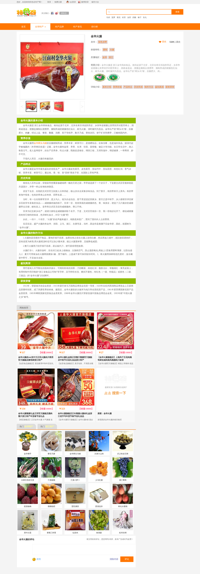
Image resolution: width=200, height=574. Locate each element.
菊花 (118, 17)
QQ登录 (72, 2)
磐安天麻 (51, 454)
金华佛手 (27, 454)
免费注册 (58, 2)
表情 (36, 559)
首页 (23, 27)
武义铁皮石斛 (122, 454)
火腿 (112, 50)
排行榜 (94, 27)
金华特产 (28, 426)
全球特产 (40, 27)
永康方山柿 (99, 454)
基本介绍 (107, 87)
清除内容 (114, 559)
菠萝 (113, 17)
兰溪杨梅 (51, 480)
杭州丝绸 (122, 533)
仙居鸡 (75, 533)
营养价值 (117, 87)
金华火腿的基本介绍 (32, 120)
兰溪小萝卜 (75, 480)
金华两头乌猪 (40, 143)
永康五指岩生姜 (27, 480)
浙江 (111, 57)
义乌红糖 (99, 480)
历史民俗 (138, 87)
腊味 (105, 50)
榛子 (139, 17)
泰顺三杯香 (51, 533)
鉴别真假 (159, 87)
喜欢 (164, 42)
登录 (49, 2)
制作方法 (149, 87)
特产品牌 (59, 27)
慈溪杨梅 (27, 506)
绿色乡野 (102, 42)
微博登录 (85, 2)
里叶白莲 (27, 533)
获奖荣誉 (170, 87)
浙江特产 (49, 426)
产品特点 (128, 87)
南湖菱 (99, 533)
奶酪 (134, 17)
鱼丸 (145, 17)
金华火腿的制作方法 (32, 233)
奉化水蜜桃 (122, 506)
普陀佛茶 (75, 506)
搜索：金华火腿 (105, 413)
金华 (105, 57)
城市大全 (95, 2)
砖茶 (124, 17)
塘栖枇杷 (51, 506)
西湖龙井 (99, 506)
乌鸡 (108, 17)
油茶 (129, 17)
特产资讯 (77, 27)
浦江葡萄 (122, 480)
